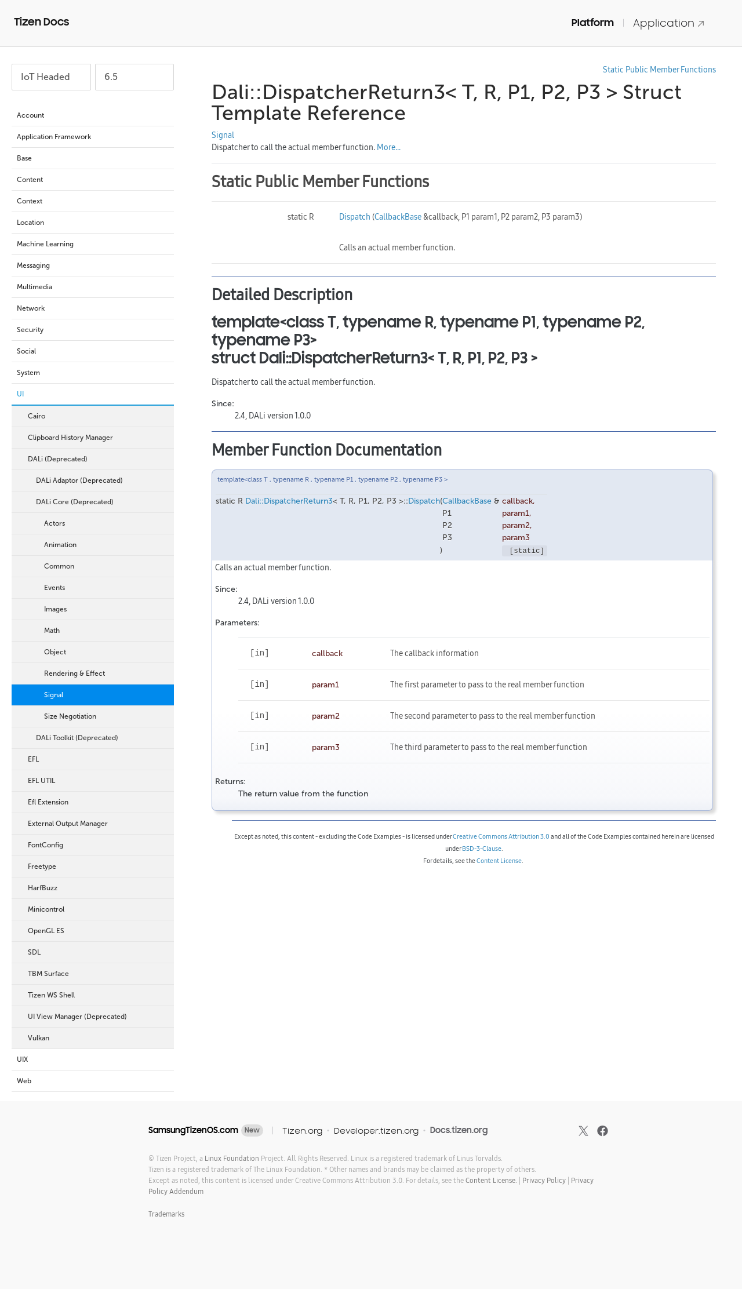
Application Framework (92, 137)
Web (92, 1081)
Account (92, 115)
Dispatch (354, 217)
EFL (98, 759)
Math (52, 631)
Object (55, 652)
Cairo (98, 416)
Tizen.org (302, 1130)
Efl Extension (98, 802)
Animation (60, 545)
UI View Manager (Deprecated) (98, 1016)
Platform (593, 22)
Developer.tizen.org (376, 1130)
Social (92, 351)
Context (92, 201)
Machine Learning (92, 244)
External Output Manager (68, 824)
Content (92, 179)
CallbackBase (397, 217)
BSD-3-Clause (481, 848)
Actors (54, 523)
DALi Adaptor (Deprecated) (102, 480)
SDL (98, 952)
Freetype (42, 866)
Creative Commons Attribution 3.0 (501, 836)
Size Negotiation (70, 716)
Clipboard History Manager (70, 438)
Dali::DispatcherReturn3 (289, 501)
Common (59, 566)
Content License (499, 860)
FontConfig (45, 845)
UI (92, 394)
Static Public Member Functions (659, 69)
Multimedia (92, 287)
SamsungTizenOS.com (193, 1130)
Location (92, 222)
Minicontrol (98, 909)
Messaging (92, 265)
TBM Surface (48, 974)
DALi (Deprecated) (98, 459)
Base (92, 158)
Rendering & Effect (74, 673)
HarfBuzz (42, 888)
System (92, 372)
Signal (53, 695)
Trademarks (166, 1214)
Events (54, 588)
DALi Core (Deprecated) (102, 502)
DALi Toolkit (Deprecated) (102, 738)
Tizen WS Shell (98, 995)
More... (389, 147)
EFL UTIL (98, 780)
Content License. (491, 1180)
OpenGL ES (46, 931)
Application (669, 23)
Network (92, 308)
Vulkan (38, 1038)
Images (55, 609)
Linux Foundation (232, 1158)
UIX (92, 1059)
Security (92, 330)
